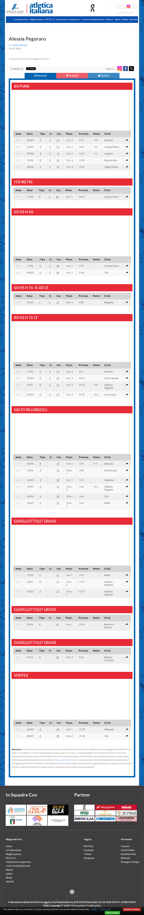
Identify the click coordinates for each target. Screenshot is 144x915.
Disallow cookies (131, 909)
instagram (128, 6)
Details (94, 909)
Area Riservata (128, 854)
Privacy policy (78, 905)
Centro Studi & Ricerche (93, 19)
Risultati (40, 75)
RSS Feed (88, 846)
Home (9, 846)
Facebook (88, 850)
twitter (123, 6)
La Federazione (21, 19)
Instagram (89, 858)
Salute (118, 19)
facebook (118, 6)
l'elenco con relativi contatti (65, 760)
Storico (103, 75)
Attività (133, 19)
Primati (72, 75)
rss (133, 6)
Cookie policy (94, 905)
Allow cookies (112, 913)
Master (109, 19)
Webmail (125, 858)
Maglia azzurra (37, 19)
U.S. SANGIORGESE (18, 45)
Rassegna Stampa (130, 862)
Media (125, 19)
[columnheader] (18, 134)
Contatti (125, 846)
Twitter (88, 854)
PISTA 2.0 (50, 19)
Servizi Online (128, 850)
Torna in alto (72, 896)
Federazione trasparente (68, 19)
